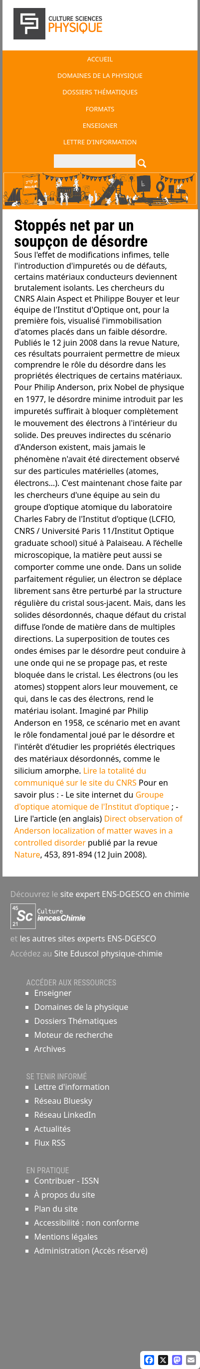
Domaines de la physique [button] (100, 75)
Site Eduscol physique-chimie (108, 953)
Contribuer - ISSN (66, 1180)
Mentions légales (66, 1236)
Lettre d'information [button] (100, 141)
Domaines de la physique (81, 1006)
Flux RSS (49, 1142)
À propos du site (64, 1194)
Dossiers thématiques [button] (100, 91)
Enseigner (53, 992)
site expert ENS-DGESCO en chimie (125, 894)
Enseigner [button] (100, 125)
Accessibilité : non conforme (86, 1222)
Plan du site (56, 1208)
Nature (27, 854)
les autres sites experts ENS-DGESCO (86, 938)
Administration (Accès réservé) (91, 1250)
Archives (50, 1048)
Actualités (52, 1128)
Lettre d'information (72, 1086)
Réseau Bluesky (63, 1100)
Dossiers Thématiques (75, 1020)
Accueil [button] (100, 58)
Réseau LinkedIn (65, 1114)
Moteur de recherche (73, 1034)
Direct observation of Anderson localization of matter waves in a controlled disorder (98, 830)
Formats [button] (100, 108)
